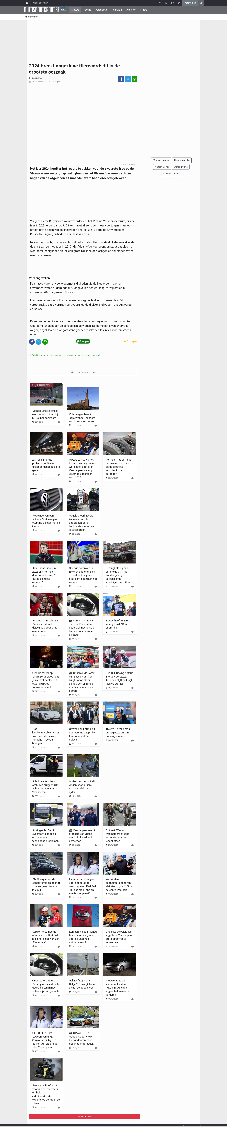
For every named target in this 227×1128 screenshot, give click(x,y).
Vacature (136, 1118)
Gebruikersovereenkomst (85, 1122)
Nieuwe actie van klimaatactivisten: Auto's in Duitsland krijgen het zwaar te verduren (117, 987)
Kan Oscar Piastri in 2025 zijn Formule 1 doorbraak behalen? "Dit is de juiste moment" (44, 575)
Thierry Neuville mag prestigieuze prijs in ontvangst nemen (118, 732)
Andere (130, 9)
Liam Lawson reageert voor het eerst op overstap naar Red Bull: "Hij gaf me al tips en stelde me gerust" (82, 886)
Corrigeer (131, 341)
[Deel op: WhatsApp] (134, 79)
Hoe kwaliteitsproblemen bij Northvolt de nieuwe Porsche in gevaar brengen (46, 736)
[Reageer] (59, 422)
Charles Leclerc (171, 173)
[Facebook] (183, 1119)
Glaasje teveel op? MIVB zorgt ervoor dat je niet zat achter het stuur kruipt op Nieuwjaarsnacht (45, 680)
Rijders (143, 9)
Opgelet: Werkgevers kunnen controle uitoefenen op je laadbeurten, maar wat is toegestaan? (82, 522)
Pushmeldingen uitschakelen (140, 1122)
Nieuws (75, 9)
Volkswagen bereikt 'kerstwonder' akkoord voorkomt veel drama (82, 418)
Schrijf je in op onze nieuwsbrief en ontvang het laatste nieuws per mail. (64, 355)
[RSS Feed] (201, 1119)
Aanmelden (190, 2)
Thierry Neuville (182, 160)
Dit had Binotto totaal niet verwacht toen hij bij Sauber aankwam (45, 414)
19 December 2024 (39, 82)
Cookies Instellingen (111, 1122)
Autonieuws (101, 9)
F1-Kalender (31, 16)
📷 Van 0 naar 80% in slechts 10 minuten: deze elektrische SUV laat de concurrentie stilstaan (81, 627)
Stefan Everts (181, 166)
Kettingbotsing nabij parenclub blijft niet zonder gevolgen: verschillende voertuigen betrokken (118, 575)
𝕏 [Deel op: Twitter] (128, 79)
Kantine (87, 9)
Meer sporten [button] (40, 2)
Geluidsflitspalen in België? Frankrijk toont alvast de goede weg (82, 984)
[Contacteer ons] (195, 1119)
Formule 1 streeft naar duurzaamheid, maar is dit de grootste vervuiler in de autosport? (119, 466)
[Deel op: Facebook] (121, 79)
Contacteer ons (94, 1118)
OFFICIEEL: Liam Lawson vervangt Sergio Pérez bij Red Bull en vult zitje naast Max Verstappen (45, 1040)
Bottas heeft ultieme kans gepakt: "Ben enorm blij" (118, 624)
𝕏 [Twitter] (189, 1119)
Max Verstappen (161, 160)
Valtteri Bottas (162, 166)
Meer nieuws (83, 372)
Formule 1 (117, 9)
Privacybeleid (122, 1118)
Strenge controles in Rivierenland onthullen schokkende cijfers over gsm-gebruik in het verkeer (83, 575)
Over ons (108, 1118)
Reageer (56, 82)
